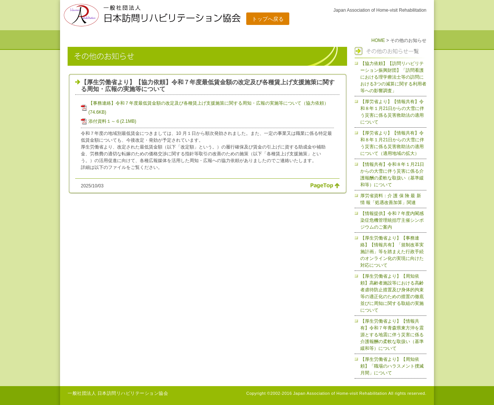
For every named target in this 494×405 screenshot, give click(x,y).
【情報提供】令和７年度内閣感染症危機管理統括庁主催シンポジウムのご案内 (392, 220)
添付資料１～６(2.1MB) (112, 121)
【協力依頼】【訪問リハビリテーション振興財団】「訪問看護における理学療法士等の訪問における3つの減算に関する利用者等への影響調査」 (393, 77)
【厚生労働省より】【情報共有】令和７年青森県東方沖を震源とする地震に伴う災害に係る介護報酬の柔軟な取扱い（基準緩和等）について (392, 334)
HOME (378, 40)
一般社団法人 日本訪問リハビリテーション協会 (118, 393)
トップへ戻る (268, 19)
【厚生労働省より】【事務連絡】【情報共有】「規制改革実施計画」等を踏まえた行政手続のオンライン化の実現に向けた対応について (392, 251)
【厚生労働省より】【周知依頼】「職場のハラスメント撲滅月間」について (392, 366)
